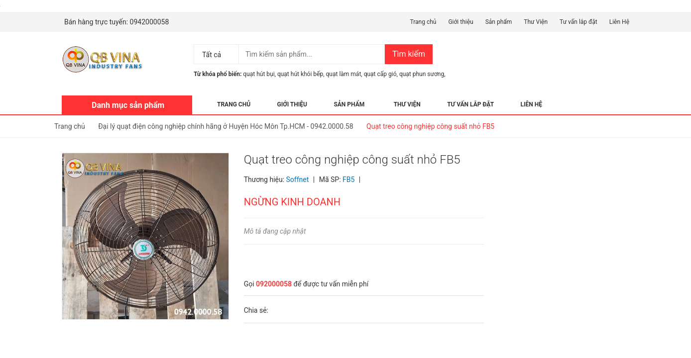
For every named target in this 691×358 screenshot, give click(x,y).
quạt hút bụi (258, 74)
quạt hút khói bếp (300, 74)
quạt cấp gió (380, 74)
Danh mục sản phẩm (128, 105)
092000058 (274, 284)
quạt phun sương (421, 74)
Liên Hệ (619, 21)
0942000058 (149, 22)
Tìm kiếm (408, 54)
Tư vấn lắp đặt (578, 21)
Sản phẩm (498, 21)
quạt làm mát (343, 74)
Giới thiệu (460, 21)
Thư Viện (536, 21)
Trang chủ (423, 21)
